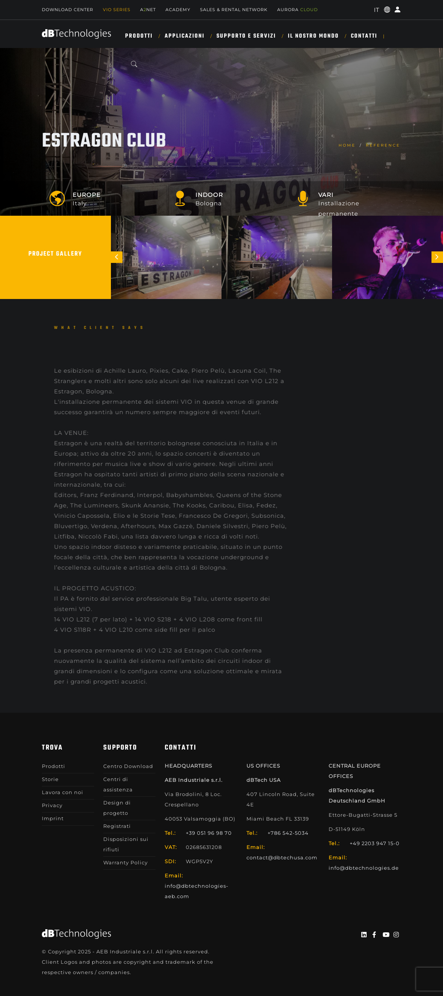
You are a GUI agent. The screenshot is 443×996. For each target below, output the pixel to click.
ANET (148, 9)
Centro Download (128, 766)
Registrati (117, 826)
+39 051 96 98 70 (209, 833)
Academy (177, 9)
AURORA (297, 9)
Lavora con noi (62, 792)
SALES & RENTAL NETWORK (234, 9)
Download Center (67, 9)
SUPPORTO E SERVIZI (246, 36)
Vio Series (117, 9)
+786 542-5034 (288, 833)
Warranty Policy (125, 862)
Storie (50, 779)
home (347, 145)
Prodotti (139, 36)
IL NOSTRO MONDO (313, 36)
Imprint (53, 818)
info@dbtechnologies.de (364, 868)
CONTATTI (364, 36)
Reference (383, 145)
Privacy (52, 805)
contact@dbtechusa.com (281, 857)
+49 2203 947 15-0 (375, 843)
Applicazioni (185, 36)
